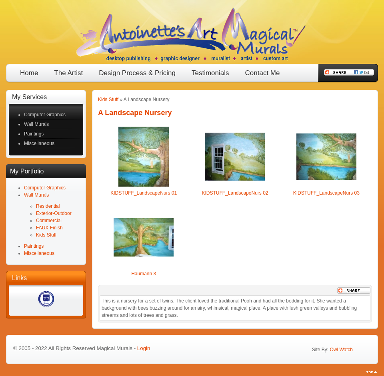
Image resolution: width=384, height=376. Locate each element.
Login (143, 348)
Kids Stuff (108, 99)
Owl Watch (341, 349)
